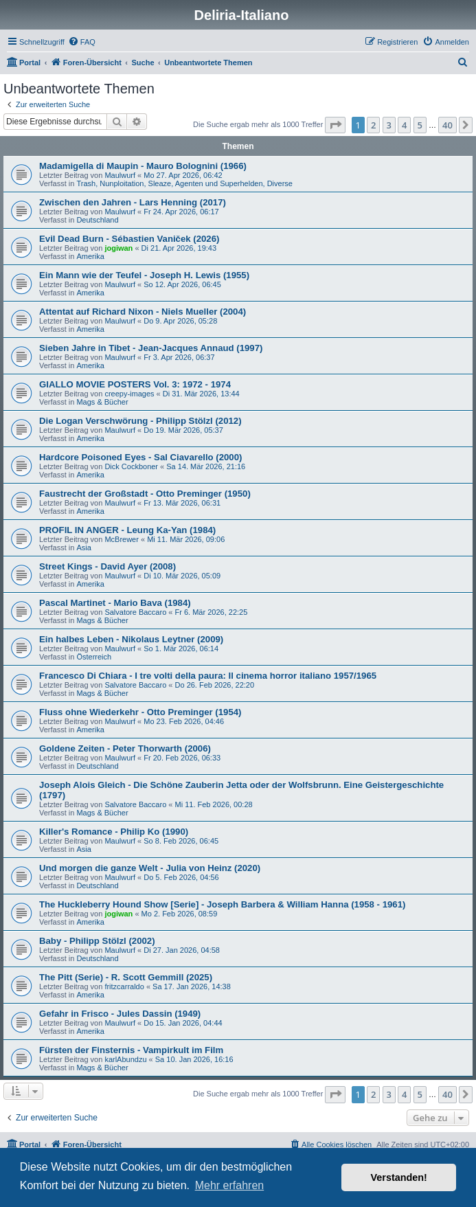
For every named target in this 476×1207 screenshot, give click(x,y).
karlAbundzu (125, 1059)
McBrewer (121, 539)
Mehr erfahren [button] (229, 1185)
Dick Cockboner (131, 466)
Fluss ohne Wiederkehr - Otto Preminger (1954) (140, 712)
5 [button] (420, 125)
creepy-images (129, 394)
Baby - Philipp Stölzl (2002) (97, 941)
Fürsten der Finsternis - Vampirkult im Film (131, 1050)
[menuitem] (81, 42)
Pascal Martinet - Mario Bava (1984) (115, 603)
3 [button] (389, 125)
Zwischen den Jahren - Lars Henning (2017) (132, 202)
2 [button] (373, 125)
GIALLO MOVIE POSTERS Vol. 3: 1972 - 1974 (135, 384)
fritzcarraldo (124, 986)
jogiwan (118, 248)
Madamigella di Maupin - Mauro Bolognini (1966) (143, 166)
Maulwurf (119, 175)
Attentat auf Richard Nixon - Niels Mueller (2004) (142, 311)
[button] (335, 125)
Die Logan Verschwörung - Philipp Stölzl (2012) (140, 421)
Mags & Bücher (102, 402)
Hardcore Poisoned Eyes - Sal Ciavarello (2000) (140, 457)
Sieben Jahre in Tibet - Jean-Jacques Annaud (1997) (150, 348)
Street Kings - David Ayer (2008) (107, 566)
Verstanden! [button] (399, 1177)
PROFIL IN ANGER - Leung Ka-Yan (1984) (127, 530)
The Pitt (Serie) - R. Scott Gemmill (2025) (125, 977)
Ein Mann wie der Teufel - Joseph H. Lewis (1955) (144, 275)
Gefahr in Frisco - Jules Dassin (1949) (120, 1013)
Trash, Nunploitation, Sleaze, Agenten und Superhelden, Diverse (184, 183)
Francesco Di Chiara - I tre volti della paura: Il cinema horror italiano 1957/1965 (207, 675)
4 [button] (404, 125)
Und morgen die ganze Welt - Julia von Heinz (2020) (149, 868)
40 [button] (447, 125)
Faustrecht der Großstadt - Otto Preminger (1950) (145, 493)
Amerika (90, 256)
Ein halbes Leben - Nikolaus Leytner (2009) (131, 639)
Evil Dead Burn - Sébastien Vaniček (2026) (129, 239)
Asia (83, 547)
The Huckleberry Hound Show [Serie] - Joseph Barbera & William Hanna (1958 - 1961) (222, 904)
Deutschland (97, 220)
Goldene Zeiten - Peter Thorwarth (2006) (125, 748)
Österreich (93, 657)
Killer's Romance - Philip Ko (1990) (113, 831)
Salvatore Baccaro (135, 612)
